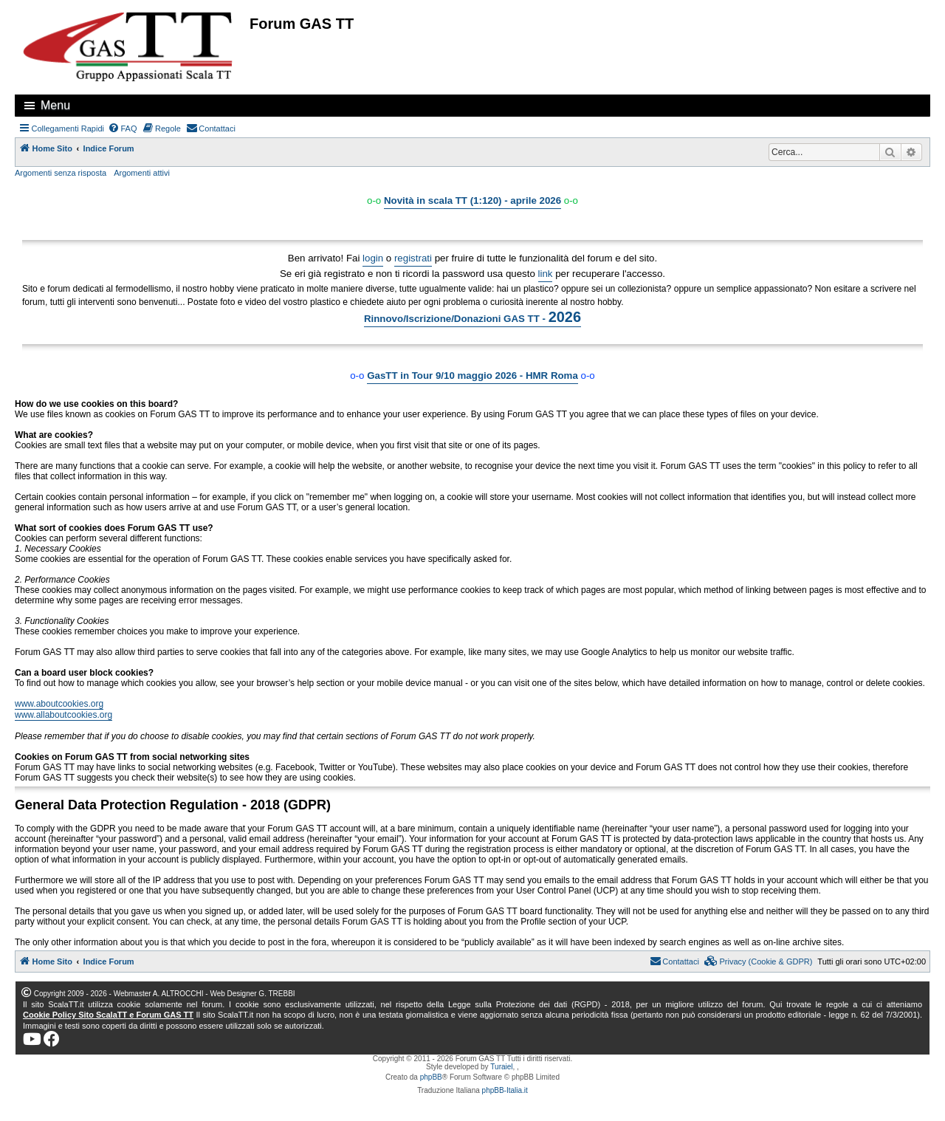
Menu (55, 105)
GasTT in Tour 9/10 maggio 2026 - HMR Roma (472, 375)
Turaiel (501, 1067)
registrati (413, 258)
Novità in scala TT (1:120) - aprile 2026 (472, 200)
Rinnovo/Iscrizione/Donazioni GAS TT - (472, 317)
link (545, 273)
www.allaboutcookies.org (63, 715)
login (372, 258)
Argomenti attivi (142, 172)
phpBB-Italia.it (505, 1090)
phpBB (431, 1077)
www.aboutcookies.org (59, 704)
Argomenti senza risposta (60, 172)
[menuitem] (122, 128)
